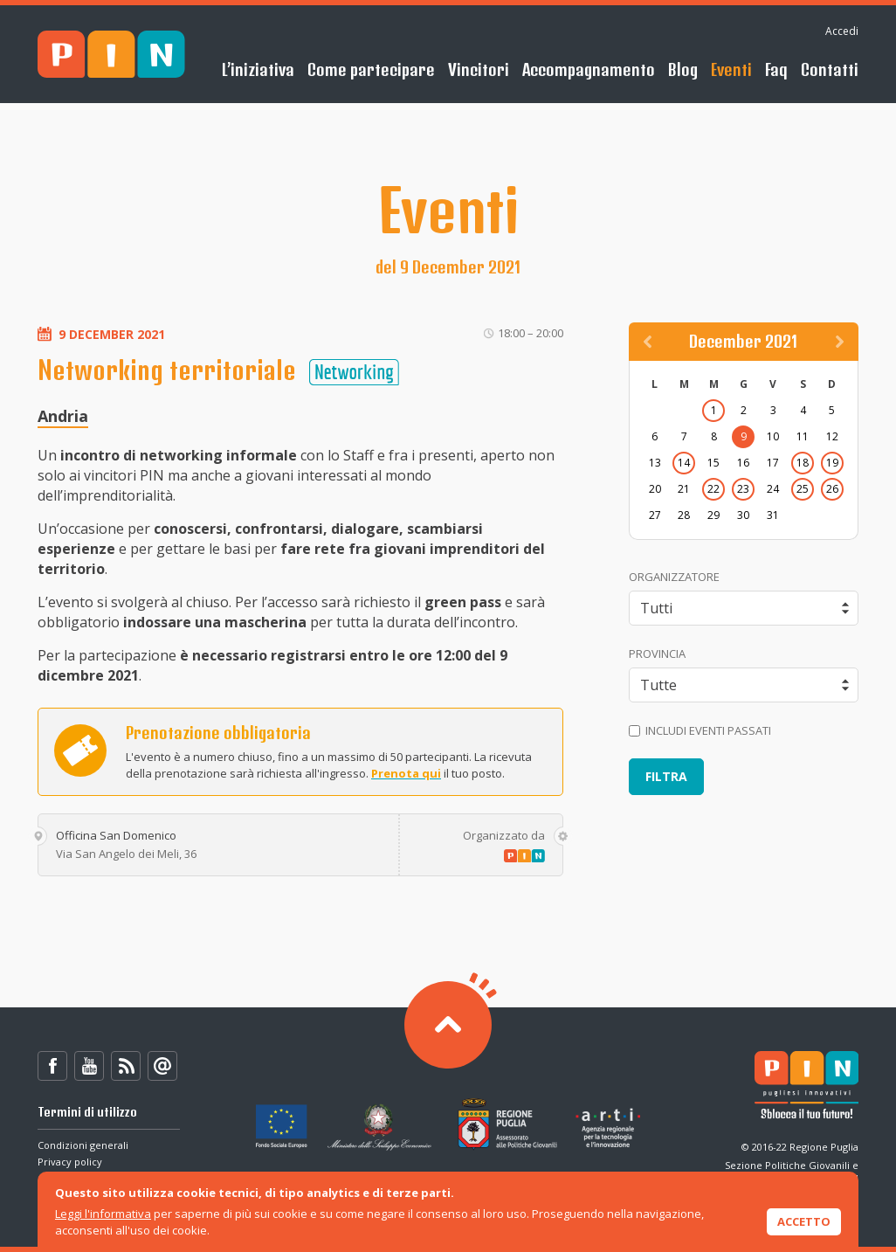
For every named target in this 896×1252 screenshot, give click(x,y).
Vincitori (478, 69)
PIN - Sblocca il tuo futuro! (111, 55)
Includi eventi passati (700, 730)
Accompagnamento (588, 69)
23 (743, 488)
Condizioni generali (83, 1145)
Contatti (829, 69)
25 (802, 488)
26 (832, 488)
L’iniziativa (258, 69)
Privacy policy (70, 1161)
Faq (776, 69)
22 (713, 488)
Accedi (841, 31)
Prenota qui (406, 773)
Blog (683, 69)
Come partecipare (371, 69)
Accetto (804, 1221)
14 (684, 462)
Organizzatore (674, 576)
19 (832, 462)
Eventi (731, 69)
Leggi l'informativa (103, 1213)
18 (802, 462)
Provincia (657, 653)
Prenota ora (80, 750)
